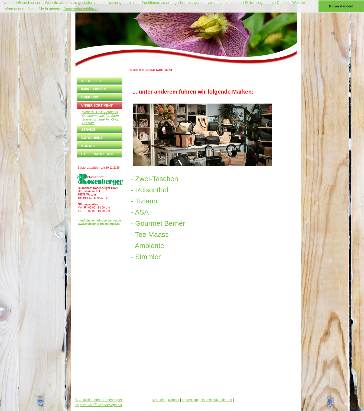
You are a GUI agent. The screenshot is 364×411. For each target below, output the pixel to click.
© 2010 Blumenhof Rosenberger (99, 400)
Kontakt (173, 400)
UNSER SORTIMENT (158, 70)
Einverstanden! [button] (341, 6)
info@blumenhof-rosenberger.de (99, 220)
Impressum (190, 400)
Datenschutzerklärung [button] (81, 9)
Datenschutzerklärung (216, 400)
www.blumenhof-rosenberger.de (99, 223)
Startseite (159, 400)
